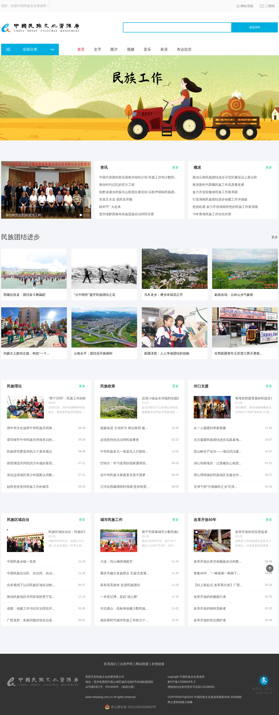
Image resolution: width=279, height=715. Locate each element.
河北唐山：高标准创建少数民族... (124, 608)
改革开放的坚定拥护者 (210, 620)
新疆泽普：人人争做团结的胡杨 (166, 353)
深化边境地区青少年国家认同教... (31, 475)
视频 (130, 49)
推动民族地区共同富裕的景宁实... (31, 597)
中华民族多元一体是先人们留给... (124, 451)
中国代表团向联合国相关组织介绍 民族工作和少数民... (138, 177)
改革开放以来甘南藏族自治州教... (218, 561)
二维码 (270, 6)
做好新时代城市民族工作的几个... (124, 620)
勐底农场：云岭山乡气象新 (233, 294)
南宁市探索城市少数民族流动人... (166, 532)
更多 (274, 237)
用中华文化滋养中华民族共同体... (31, 428)
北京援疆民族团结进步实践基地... (218, 440)
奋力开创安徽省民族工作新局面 (215, 192)
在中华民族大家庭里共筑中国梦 (122, 475)
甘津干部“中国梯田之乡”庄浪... (215, 486)
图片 (114, 49)
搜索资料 (254, 27)
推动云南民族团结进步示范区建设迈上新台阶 (225, 177)
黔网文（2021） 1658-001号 (264, 689)
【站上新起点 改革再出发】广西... (218, 585)
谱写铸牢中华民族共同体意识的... (31, 440)
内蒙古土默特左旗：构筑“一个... (26, 353)
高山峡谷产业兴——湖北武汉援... (218, 451)
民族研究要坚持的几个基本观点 (29, 451)
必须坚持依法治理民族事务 (119, 440)
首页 (81, 49)
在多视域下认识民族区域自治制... (31, 585)
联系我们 (110, 664)
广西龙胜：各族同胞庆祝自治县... (31, 620)
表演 (164, 49)
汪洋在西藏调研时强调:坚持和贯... (124, 486)
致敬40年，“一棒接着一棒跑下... (217, 573)
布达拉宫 (184, 49)
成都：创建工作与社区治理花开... (31, 608)
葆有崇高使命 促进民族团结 (120, 585)
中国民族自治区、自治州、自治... (31, 573)
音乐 (147, 49)
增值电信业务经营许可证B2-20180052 (191, 687)
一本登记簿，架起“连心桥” (119, 597)
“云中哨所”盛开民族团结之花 (94, 294)
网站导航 (246, 6)
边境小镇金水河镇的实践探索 (163, 398)
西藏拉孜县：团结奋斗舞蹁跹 (24, 294)
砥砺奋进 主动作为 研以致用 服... (124, 428)
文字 (97, 49)
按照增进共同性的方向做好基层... (31, 463)
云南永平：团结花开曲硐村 (93, 353)
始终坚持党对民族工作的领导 (28, 486)
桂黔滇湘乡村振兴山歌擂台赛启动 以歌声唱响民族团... (138, 192)
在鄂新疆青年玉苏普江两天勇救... (238, 353)
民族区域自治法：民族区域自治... (72, 532)
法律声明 (126, 664)
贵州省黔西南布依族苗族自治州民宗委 (126, 214)
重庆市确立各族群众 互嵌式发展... (124, 573)
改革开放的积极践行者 (210, 597)
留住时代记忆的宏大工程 (23, 215)
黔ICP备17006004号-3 (181, 681)
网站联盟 (142, 664)
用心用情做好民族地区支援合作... (218, 475)
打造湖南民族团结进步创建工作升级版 (220, 199)
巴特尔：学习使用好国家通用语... (124, 463)
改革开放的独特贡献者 (210, 608)
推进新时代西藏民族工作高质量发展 (218, 184)
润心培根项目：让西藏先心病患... (218, 463)
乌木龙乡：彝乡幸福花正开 (163, 294)
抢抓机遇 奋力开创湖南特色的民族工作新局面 (225, 207)
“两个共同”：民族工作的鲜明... (70, 398)
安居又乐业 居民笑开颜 (115, 199)
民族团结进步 (20, 237)
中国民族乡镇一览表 (21, 561)
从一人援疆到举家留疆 (210, 428)
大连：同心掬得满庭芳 (116, 561)
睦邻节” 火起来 (110, 207)
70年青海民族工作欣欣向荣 (212, 214)
